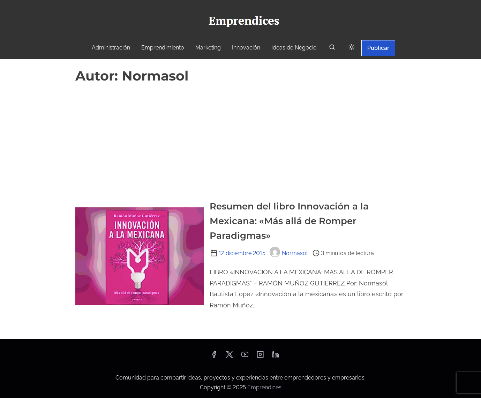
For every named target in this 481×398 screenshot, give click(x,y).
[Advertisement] (240, 138)
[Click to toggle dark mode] (351, 47)
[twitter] (229, 356)
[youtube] (244, 356)
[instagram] (260, 356)
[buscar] (332, 49)
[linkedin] (275, 356)
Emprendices (264, 387)
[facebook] (213, 356)
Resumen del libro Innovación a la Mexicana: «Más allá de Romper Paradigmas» (289, 221)
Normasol (289, 253)
